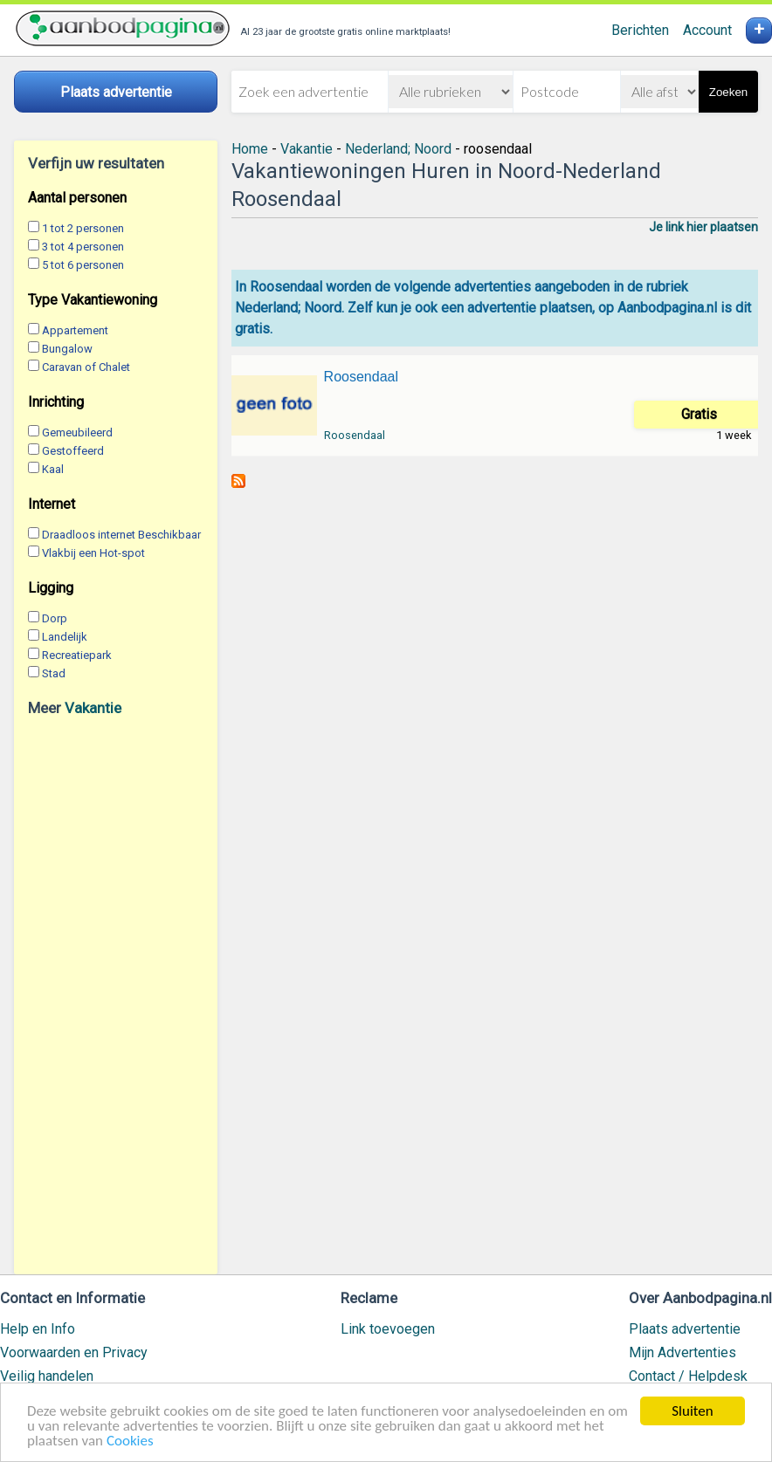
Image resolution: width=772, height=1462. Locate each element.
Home (249, 149)
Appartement (75, 330)
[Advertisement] (115, 995)
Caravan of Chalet (86, 367)
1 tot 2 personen (83, 228)
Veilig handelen (46, 1376)
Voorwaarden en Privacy (74, 1352)
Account (707, 30)
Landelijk (64, 636)
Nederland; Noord (398, 149)
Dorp (54, 618)
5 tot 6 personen (83, 264)
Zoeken (728, 92)
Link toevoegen (388, 1329)
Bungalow (67, 348)
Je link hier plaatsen (703, 227)
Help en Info (37, 1329)
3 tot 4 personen (83, 246)
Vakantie (93, 708)
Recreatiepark (77, 655)
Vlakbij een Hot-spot (93, 552)
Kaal (53, 469)
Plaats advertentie (685, 1329)
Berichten (640, 30)
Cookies (130, 1441)
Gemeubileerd (77, 432)
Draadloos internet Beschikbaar (121, 534)
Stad (53, 673)
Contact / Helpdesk (688, 1376)
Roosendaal (361, 376)
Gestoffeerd (73, 450)
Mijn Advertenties (682, 1352)
